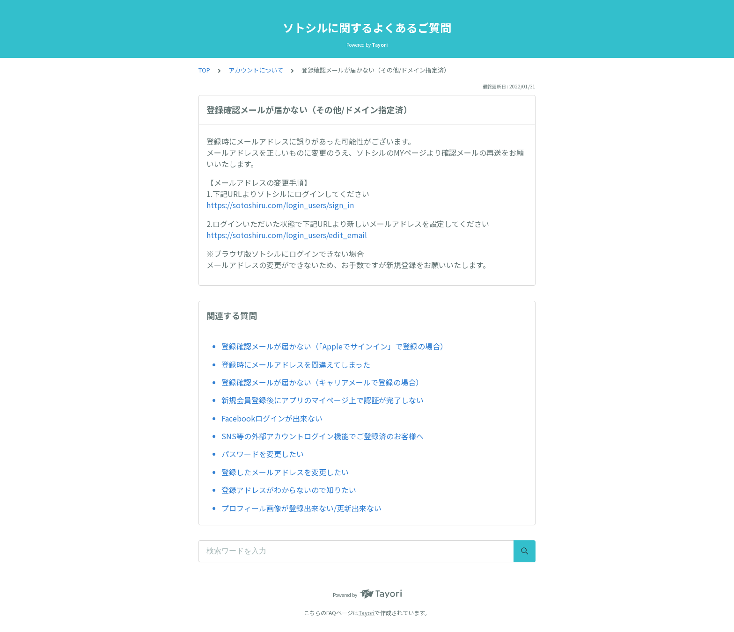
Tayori (366, 613)
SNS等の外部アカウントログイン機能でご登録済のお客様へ (322, 436)
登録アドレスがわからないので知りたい (288, 489)
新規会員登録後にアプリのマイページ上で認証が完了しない (322, 400)
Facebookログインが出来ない (272, 418)
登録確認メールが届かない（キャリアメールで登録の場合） (322, 382)
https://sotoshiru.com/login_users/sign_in (280, 205)
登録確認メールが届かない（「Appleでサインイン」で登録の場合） (334, 346)
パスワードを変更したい (262, 453)
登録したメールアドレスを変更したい (285, 472)
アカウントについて (255, 69)
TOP (204, 69)
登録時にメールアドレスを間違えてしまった (295, 364)
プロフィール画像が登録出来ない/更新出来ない (301, 508)
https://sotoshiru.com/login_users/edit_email (286, 234)
